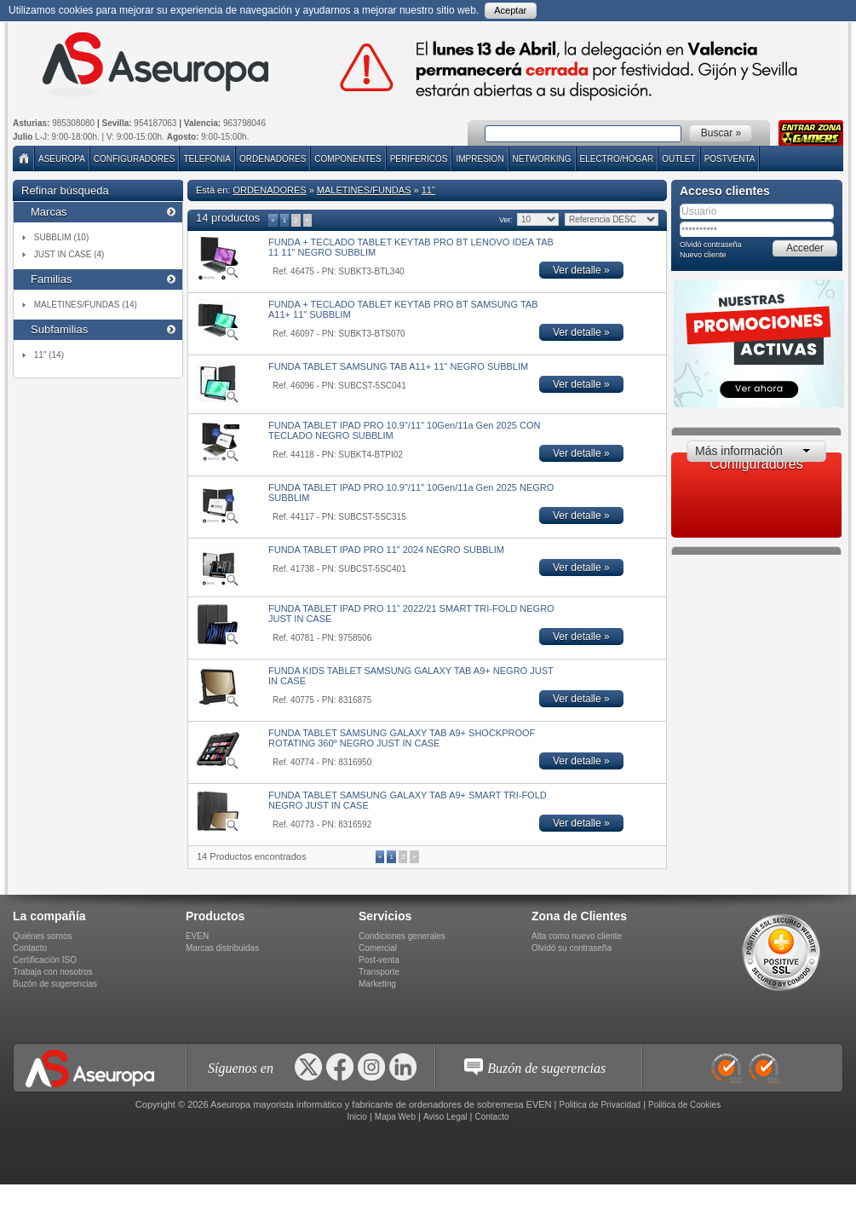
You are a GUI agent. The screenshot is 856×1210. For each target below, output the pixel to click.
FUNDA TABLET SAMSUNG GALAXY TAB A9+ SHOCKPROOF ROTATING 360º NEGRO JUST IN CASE (401, 738)
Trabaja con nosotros (53, 972)
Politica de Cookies (684, 1104)
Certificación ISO (45, 960)
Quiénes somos (42, 936)
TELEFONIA (207, 159)
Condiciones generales (402, 936)
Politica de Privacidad (600, 1104)
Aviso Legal (445, 1116)
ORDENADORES (272, 159)
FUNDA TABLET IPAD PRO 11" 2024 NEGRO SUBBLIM (386, 549)
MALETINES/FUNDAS (364, 190)
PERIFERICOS (419, 159)
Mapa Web (395, 1116)
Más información (739, 451)
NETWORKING (542, 159)
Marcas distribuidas (222, 948)
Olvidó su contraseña (571, 948)
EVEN (197, 936)
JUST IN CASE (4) (69, 254)
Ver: (505, 220)
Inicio (356, 1116)
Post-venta (379, 960)
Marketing (377, 983)
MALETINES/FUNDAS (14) (85, 304)
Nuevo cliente (703, 255)
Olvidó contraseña (711, 244)
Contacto (30, 948)
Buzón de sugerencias (55, 983)
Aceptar (510, 10)
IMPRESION (479, 159)
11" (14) (49, 355)
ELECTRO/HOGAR (617, 159)
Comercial (378, 948)
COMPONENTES (347, 159)
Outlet (678, 159)
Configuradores (134, 159)
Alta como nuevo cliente (576, 936)
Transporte (379, 972)
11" (428, 190)
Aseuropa (61, 159)
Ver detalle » (581, 270)
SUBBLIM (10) (61, 237)
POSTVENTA (729, 159)
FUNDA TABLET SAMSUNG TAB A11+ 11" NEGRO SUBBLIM (398, 366)
